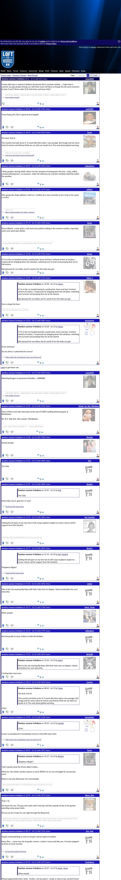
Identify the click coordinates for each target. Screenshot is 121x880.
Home (3, 71)
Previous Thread (19, 75)
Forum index (6, 75)
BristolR (89, 654)
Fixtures (54, 71)
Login (3, 367)
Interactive (33, 71)
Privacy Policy (51, 43)
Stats (61, 71)
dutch (89, 584)
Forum (15, 71)
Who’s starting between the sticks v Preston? (20, 212)
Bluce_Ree (89, 795)
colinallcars (89, 166)
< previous (81, 75)
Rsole (89, 223)
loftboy (90, 189)
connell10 (90, 79)
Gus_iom (89, 831)
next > (96, 75)
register (93, 47)
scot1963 (89, 109)
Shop (83, 71)
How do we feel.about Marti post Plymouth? (19, 155)
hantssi (90, 682)
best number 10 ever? (12, 97)
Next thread (32, 75)
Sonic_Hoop (90, 607)
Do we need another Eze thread (15, 851)
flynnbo (89, 437)
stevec (89, 254)
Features (23, 71)
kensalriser (89, 320)
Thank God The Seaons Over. (14, 507)
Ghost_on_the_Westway (89, 406)
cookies (43, 41)
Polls (47, 71)
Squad (67, 71)
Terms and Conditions (69, 41)
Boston (90, 484)
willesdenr (89, 631)
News (9, 71)
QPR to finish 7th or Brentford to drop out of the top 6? (23, 357)
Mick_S (90, 278)
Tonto (89, 132)
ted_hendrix (90, 517)
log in (86, 47)
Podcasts (76, 71)
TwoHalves (89, 862)
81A (89, 461)
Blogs (41, 71)
